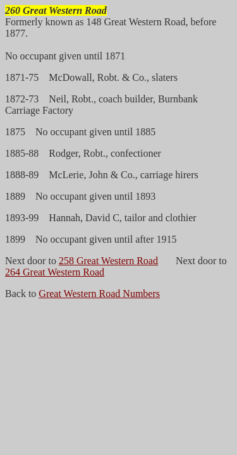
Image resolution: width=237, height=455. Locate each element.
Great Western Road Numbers (99, 293)
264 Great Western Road (54, 272)
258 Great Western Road (108, 260)
